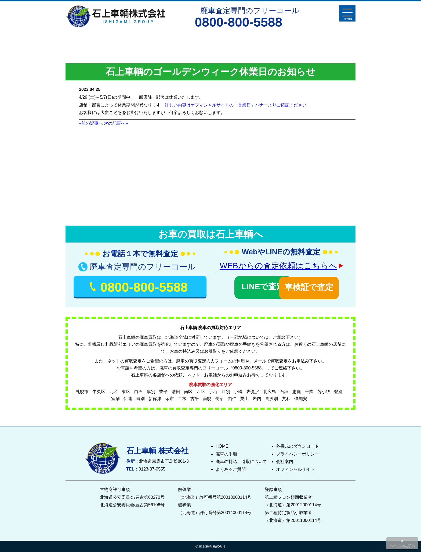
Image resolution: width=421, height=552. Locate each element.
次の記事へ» (116, 123)
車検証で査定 (315, 286)
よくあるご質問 (231, 468)
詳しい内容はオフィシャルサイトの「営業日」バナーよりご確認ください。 (238, 105)
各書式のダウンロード (297, 445)
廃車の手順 (226, 453)
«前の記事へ (91, 123)
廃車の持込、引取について (241, 460)
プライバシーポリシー (297, 453)
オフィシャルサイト (295, 468)
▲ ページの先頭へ (402, 543)
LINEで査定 (247, 286)
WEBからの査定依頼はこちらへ (278, 265)
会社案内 (284, 460)
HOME (222, 445)
